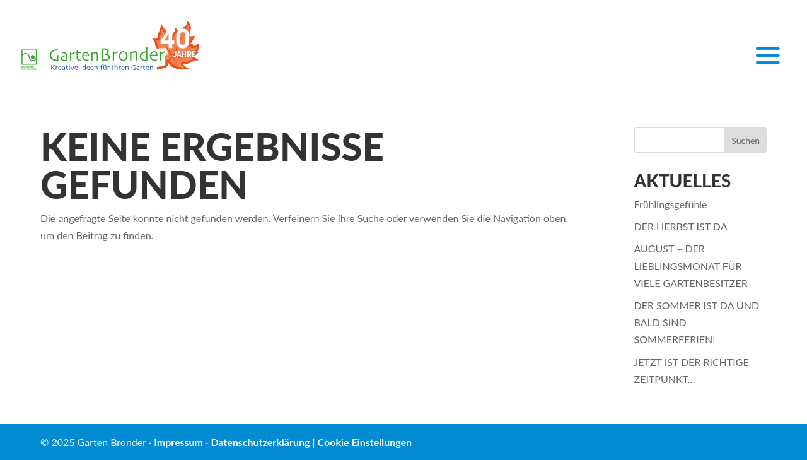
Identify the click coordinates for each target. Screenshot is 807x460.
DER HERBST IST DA (681, 226)
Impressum (178, 442)
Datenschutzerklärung (260, 442)
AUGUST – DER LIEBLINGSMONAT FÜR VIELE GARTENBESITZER (691, 265)
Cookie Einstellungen (365, 442)
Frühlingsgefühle (670, 204)
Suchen (745, 140)
